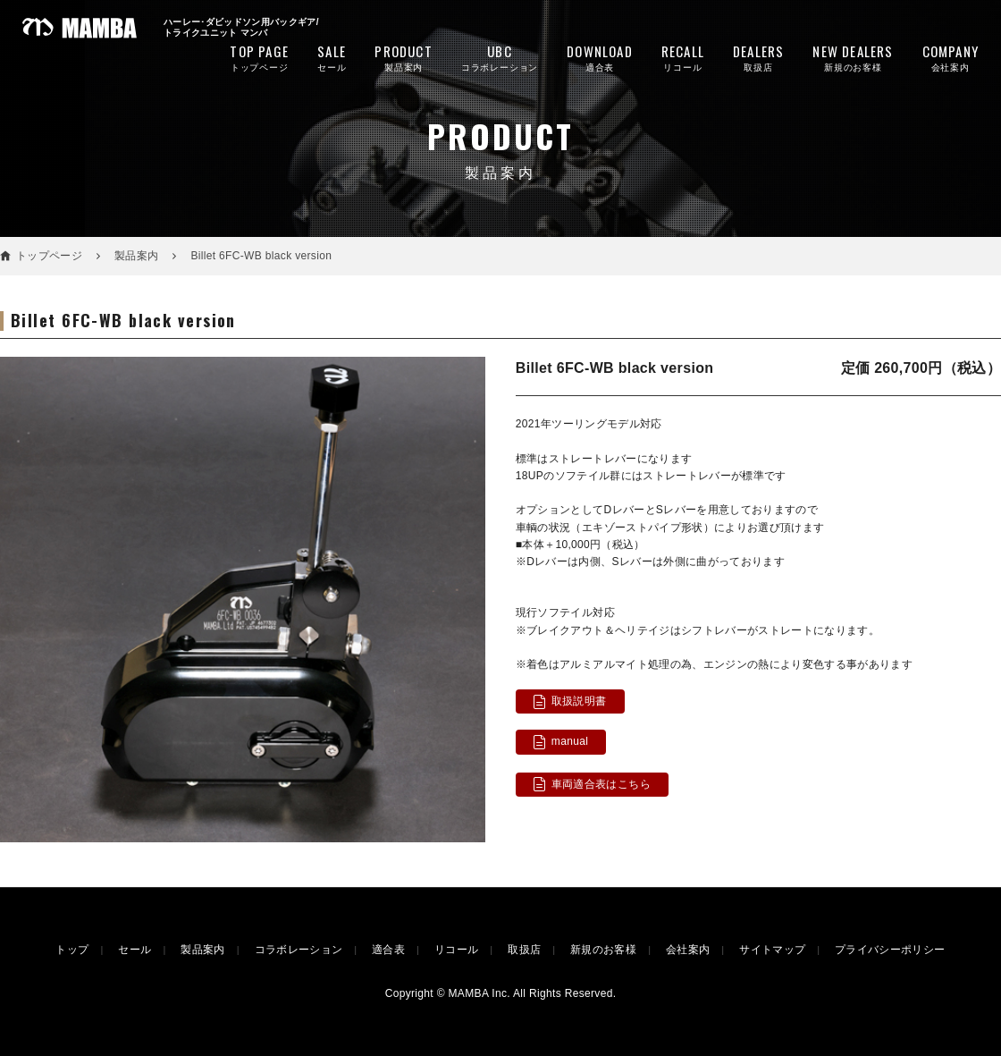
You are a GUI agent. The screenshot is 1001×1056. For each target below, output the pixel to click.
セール (331, 56)
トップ (71, 949)
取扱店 (758, 56)
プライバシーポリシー (890, 949)
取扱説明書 (579, 701)
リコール (682, 56)
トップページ (259, 56)
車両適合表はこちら (601, 784)
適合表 (600, 56)
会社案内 (950, 56)
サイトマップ (772, 949)
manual (569, 741)
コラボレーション (499, 56)
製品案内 (403, 56)
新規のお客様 (852, 56)
